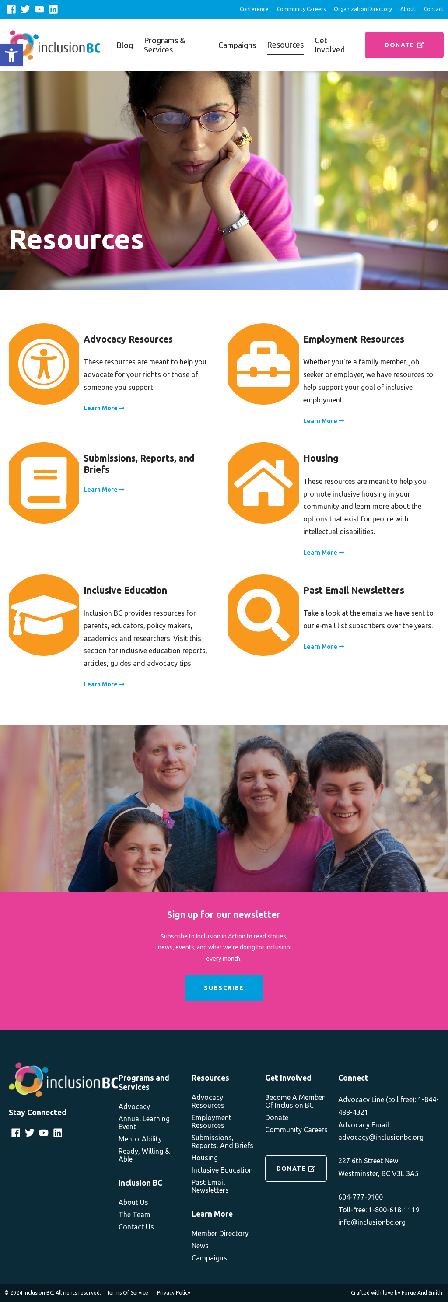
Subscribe (224, 987)
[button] (11, 55)
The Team (134, 1214)
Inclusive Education (222, 1170)
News (200, 1246)
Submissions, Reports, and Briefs (222, 1141)
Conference (254, 9)
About (408, 9)
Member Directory (220, 1233)
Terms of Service (127, 1292)
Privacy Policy (173, 1292)
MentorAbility (140, 1139)
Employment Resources (211, 1121)
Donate (404, 45)
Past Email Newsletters (210, 1186)
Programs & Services (164, 45)
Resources (285, 44)
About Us (133, 1202)
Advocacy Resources (208, 1101)
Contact (434, 9)
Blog (124, 45)
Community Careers (301, 9)
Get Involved (330, 45)
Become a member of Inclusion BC (295, 1101)
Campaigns (237, 45)
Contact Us (136, 1227)
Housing (205, 1158)
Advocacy (134, 1106)
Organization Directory (363, 9)
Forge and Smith (422, 1292)
